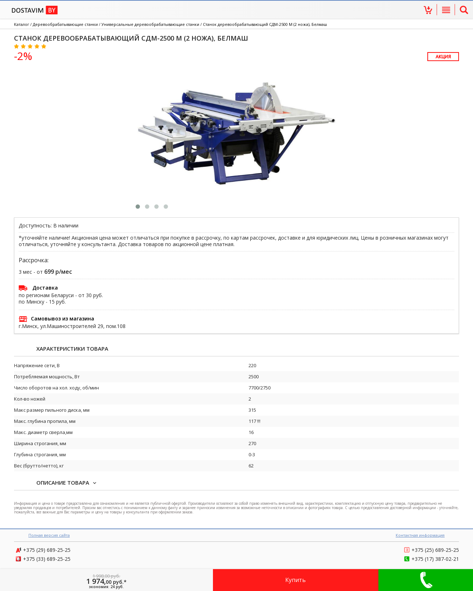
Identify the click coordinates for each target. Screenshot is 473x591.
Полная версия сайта (49, 535)
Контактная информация (420, 535)
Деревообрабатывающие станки (65, 24)
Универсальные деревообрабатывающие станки (150, 24)
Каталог (21, 24)
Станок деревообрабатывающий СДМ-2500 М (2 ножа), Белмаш (265, 24)
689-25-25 (47, 549)
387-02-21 (435, 558)
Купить (295, 580)
